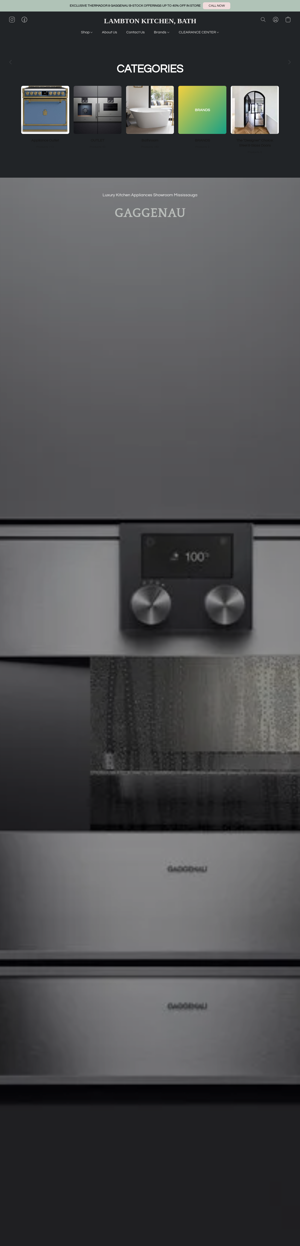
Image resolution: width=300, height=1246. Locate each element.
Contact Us (135, 32)
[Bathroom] (150, 117)
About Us (109, 32)
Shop (86, 32)
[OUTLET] (98, 117)
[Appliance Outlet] (45, 117)
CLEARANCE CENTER (199, 32)
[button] (216, 5)
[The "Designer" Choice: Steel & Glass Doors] (255, 120)
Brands (161, 32)
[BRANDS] (202, 117)
